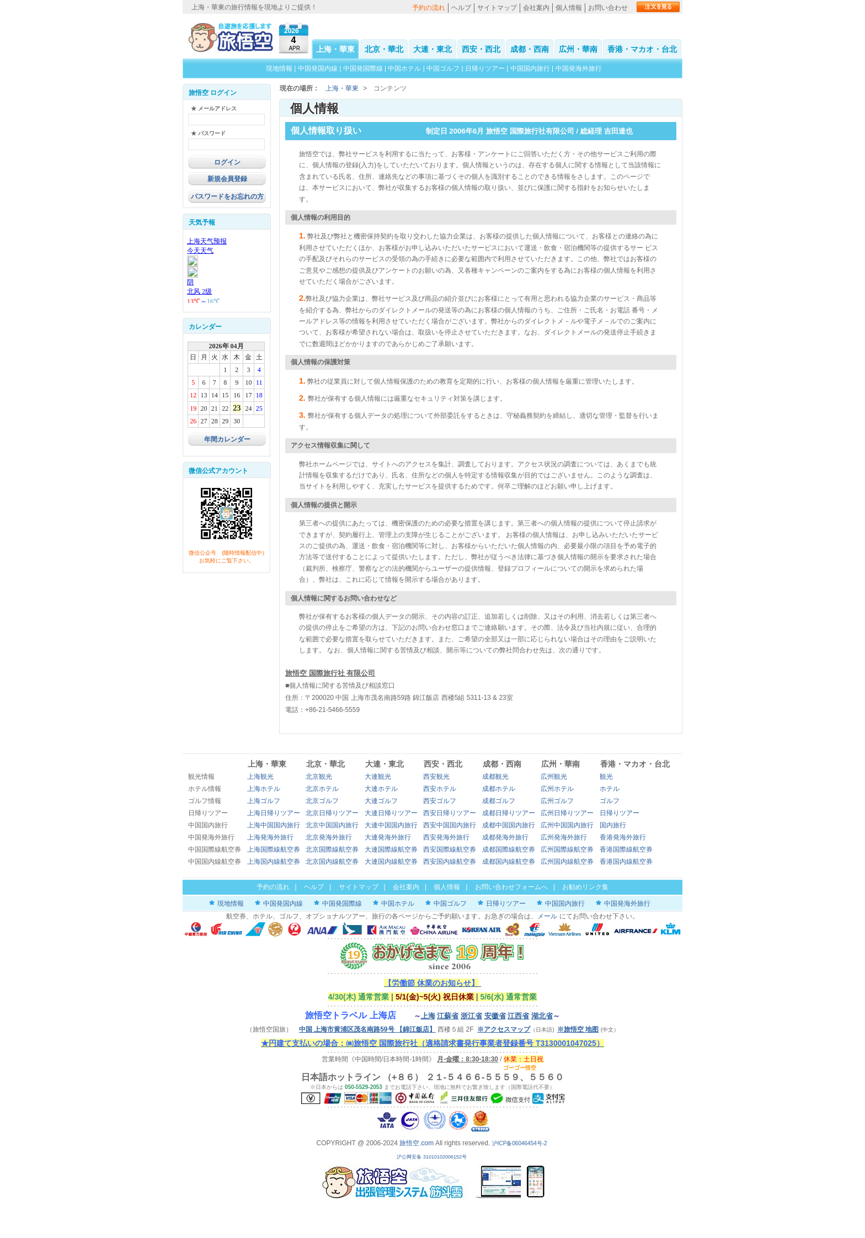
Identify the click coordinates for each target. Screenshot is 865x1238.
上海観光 (260, 776)
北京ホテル (322, 789)
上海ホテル (263, 789)
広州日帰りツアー (567, 813)
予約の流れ (428, 8)
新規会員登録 (227, 179)
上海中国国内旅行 (273, 825)
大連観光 (378, 776)
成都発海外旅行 (505, 837)
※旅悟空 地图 (578, 1029)
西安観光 (436, 776)
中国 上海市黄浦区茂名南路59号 (367, 1029)
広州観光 (554, 776)
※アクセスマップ (503, 1029)
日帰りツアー (485, 68)
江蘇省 (447, 1016)
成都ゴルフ (498, 801)
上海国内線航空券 (273, 861)
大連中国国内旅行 (391, 825)
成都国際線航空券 (508, 849)
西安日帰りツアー (449, 813)
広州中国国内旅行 (567, 825)
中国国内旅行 (530, 68)
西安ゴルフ (439, 801)
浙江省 (471, 1016)
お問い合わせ (608, 8)
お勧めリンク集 (585, 887)
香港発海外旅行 (623, 837)
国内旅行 (613, 825)
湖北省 (542, 1016)
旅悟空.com (416, 1143)
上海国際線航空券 (273, 849)
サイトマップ (497, 8)
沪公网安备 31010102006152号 (432, 1157)
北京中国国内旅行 (332, 825)
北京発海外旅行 (329, 837)
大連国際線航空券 (391, 849)
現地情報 (279, 68)
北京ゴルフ (322, 801)
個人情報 (569, 8)
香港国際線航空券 (626, 849)
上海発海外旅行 (270, 837)
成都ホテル (498, 789)
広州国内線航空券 (567, 861)
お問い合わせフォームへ (511, 887)
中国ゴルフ (443, 68)
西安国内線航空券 (449, 861)
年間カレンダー (227, 439)
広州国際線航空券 (567, 849)
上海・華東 (335, 49)
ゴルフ (610, 801)
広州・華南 (578, 49)
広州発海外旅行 (564, 837)
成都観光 (495, 776)
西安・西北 (481, 49)
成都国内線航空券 (508, 861)
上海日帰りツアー (273, 813)
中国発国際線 (363, 68)
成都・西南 (529, 49)
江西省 (518, 1016)
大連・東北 (432, 49)
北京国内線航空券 (332, 861)
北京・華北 (384, 49)
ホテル (610, 789)
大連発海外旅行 (388, 837)
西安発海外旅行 (446, 837)
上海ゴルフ (263, 801)
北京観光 (319, 776)
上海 (428, 1016)
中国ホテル (404, 68)
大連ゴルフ (381, 801)
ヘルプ (461, 8)
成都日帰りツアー (508, 813)
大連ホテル (381, 789)
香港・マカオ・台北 (642, 49)
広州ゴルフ (557, 801)
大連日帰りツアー (391, 813)
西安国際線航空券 (449, 849)
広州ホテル (557, 789)
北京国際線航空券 (332, 849)
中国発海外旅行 (579, 68)
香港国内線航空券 (626, 861)
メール (547, 916)
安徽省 (495, 1016)
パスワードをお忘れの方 (227, 196)
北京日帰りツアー (332, 813)
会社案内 (536, 8)
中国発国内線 (318, 68)
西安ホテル (439, 789)
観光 (606, 776)
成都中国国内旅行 (508, 825)
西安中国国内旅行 (449, 825)
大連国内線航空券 (391, 861)
